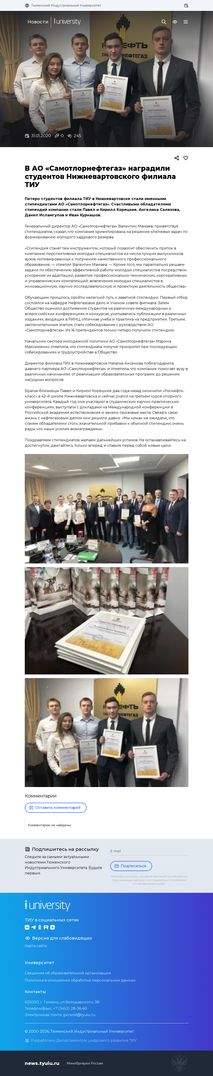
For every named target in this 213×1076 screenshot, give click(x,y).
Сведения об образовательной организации (68, 973)
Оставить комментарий (55, 807)
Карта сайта (36, 946)
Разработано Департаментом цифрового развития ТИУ (81, 1040)
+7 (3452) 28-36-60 (70, 1008)
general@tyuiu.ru (79, 1015)
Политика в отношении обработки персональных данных (80, 980)
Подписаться (130, 866)
